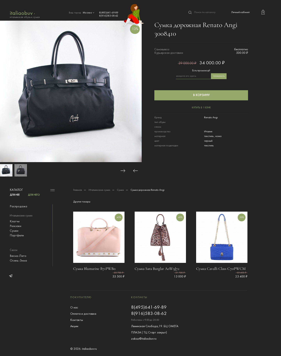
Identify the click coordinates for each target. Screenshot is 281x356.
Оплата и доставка (83, 313)
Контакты (76, 320)
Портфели (17, 235)
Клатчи (15, 221)
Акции (74, 326)
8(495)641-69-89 (108, 13)
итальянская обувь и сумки (25, 14)
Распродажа (18, 206)
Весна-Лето (18, 256)
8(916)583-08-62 (108, 16)
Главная (77, 190)
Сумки (14, 230)
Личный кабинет (240, 12)
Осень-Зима (18, 260)
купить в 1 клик (201, 108)
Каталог (16, 190)
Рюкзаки (15, 226)
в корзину (201, 95)
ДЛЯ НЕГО (34, 195)
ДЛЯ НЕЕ (15, 195)
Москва (89, 13)
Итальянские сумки (99, 190)
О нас (74, 307)
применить (219, 76)
